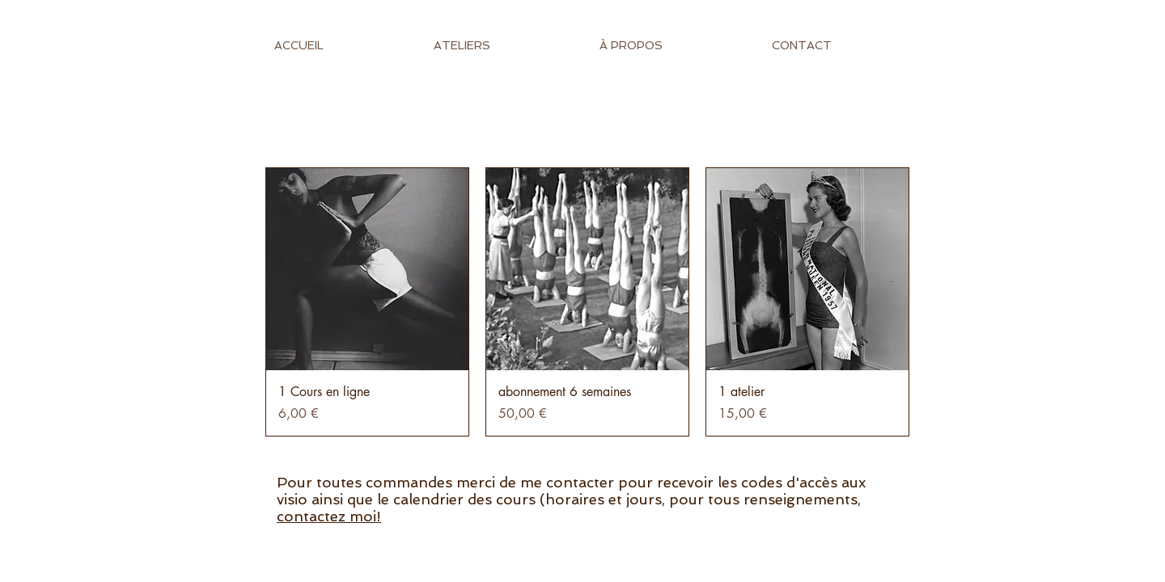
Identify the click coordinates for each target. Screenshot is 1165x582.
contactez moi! (329, 516)
